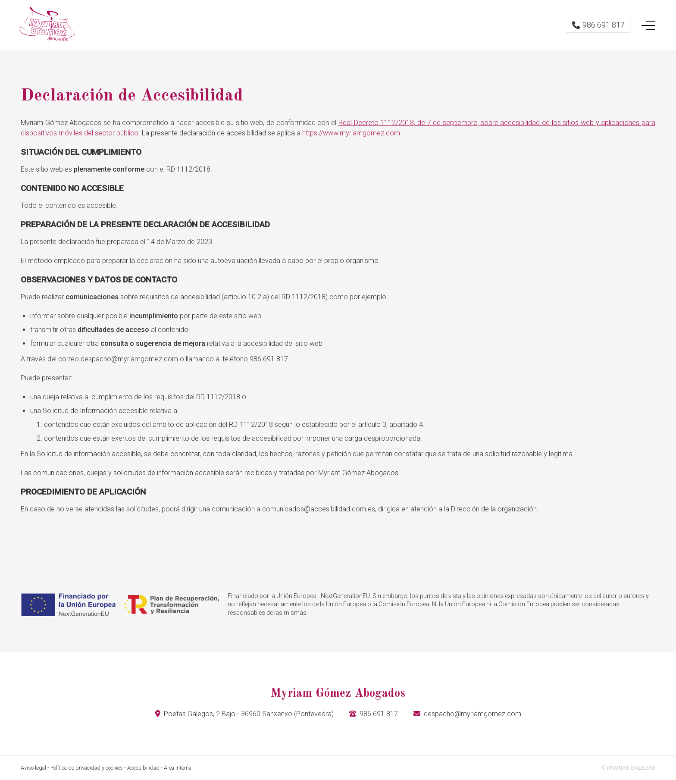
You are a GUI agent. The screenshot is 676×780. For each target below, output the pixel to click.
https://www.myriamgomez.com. (352, 133)
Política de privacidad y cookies (86, 767)
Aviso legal (33, 767)
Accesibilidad (143, 767)
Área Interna (177, 767)
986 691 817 (379, 714)
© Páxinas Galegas (628, 768)
